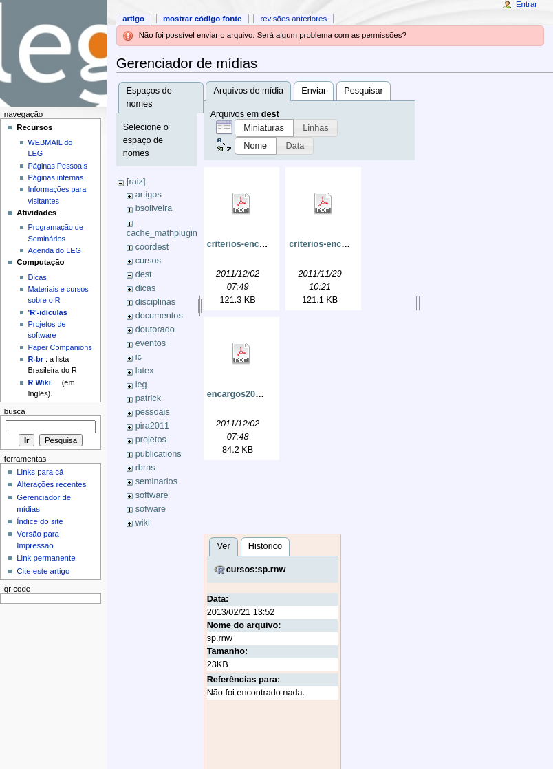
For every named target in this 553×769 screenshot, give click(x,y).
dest (143, 274)
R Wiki (39, 382)
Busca (14, 411)
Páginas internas (56, 177)
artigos (148, 194)
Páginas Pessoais (57, 166)
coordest (152, 247)
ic (138, 357)
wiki (142, 523)
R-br (35, 359)
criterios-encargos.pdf (335, 244)
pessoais (152, 412)
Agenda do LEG (54, 250)
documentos (159, 316)
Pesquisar (363, 91)
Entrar (526, 4)
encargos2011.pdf (244, 394)
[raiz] (136, 181)
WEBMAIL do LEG (50, 148)
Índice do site (40, 521)
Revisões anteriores (293, 18)
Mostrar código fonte (202, 18)
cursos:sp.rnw (256, 569)
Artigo (133, 18)
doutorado (155, 329)
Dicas (37, 277)
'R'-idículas (47, 312)
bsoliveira (154, 208)
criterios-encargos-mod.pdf (264, 244)
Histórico (265, 546)
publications (158, 454)
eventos (150, 343)
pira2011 (152, 426)
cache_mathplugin (162, 233)
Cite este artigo (43, 571)
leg (141, 384)
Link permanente (46, 558)
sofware (150, 509)
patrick (148, 398)
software (152, 495)
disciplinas (155, 302)
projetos (150, 439)
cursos (148, 261)
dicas (145, 288)
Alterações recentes (51, 484)
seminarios (156, 481)
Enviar (313, 91)
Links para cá (40, 472)
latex (144, 371)
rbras (145, 468)
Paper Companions (60, 347)
